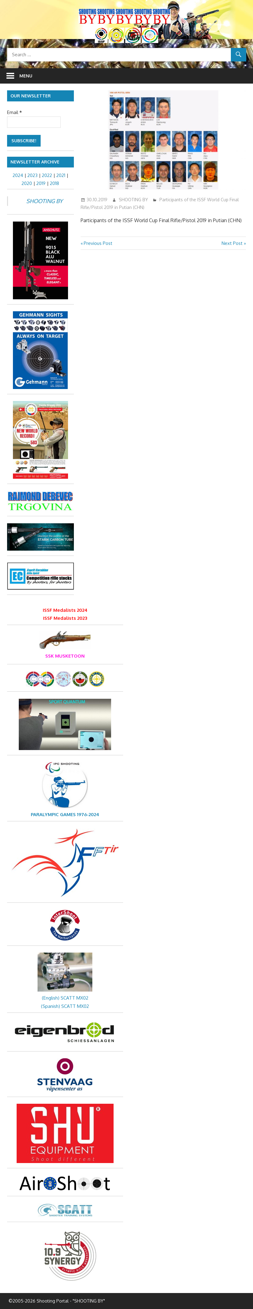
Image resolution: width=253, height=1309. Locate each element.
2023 (32, 175)
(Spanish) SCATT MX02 (65, 1006)
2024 (18, 175)
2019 (41, 183)
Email (14, 112)
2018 (54, 183)
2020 (27, 183)
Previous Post (97, 243)
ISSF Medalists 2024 (65, 610)
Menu (25, 75)
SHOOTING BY (133, 199)
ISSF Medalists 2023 (65, 618)
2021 (60, 175)
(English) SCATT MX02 (65, 998)
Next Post (232, 243)
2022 (47, 175)
